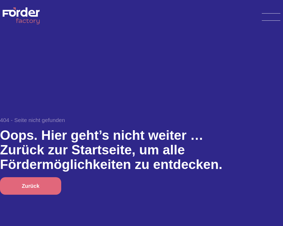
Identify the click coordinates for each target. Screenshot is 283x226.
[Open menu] (271, 16)
